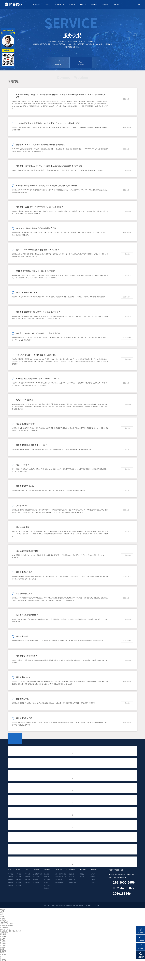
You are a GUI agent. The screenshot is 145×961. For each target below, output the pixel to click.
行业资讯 (3, 953)
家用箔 (46, 882)
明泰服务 (82, 874)
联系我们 (116, 4)
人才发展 (93, 879)
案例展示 (72, 4)
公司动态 (3, 951)
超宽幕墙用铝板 (37, 874)
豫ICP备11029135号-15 (92, 905)
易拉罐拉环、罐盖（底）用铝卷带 (10, 931)
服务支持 (83, 4)
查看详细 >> (127, 99)
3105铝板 (10, 879)
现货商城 (3, 960)
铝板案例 (71, 874)
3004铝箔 (27, 874)
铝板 (1, 913)
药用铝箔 (46, 888)
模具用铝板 (36, 877)
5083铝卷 (18, 885)
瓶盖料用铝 (47, 879)
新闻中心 (105, 4)
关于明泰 (94, 4)
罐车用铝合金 (58, 879)
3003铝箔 (27, 882)
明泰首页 (36, 4)
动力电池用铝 (4, 933)
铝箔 (1, 914)
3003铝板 (10, 882)
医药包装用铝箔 (59, 882)
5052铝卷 (18, 879)
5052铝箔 (27, 877)
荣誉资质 (93, 877)
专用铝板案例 (72, 882)
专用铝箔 (3, 920)
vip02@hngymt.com (120, 877)
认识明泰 (93, 874)
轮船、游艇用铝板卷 (60, 874)
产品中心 (47, 4)
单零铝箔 (46, 877)
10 (72, 852)
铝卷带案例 (72, 879)
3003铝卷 (18, 874)
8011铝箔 (27, 879)
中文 (1, 956)
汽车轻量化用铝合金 (60, 877)
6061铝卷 (18, 882)
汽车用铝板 (36, 882)
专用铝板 (3, 918)
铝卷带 (2, 916)
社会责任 (93, 882)
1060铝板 (10, 885)
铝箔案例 (71, 877)
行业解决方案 (59, 4)
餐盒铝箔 (46, 874)
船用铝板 (35, 879)
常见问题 (82, 877)
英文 (1, 958)
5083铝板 (10, 877)
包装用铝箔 (47, 885)
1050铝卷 (18, 877)
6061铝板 (10, 874)
